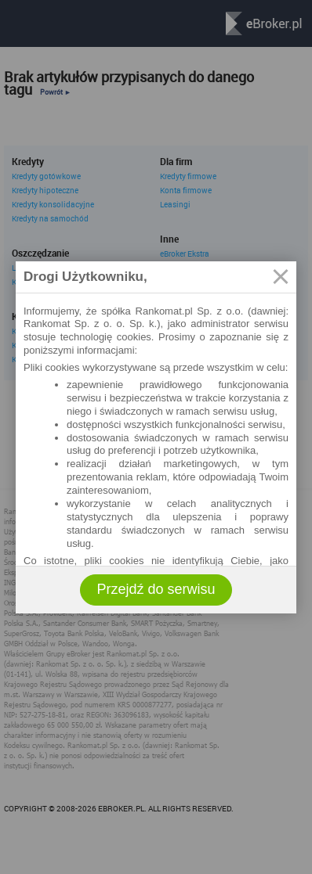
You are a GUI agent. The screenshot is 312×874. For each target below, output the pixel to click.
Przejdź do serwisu (155, 589)
